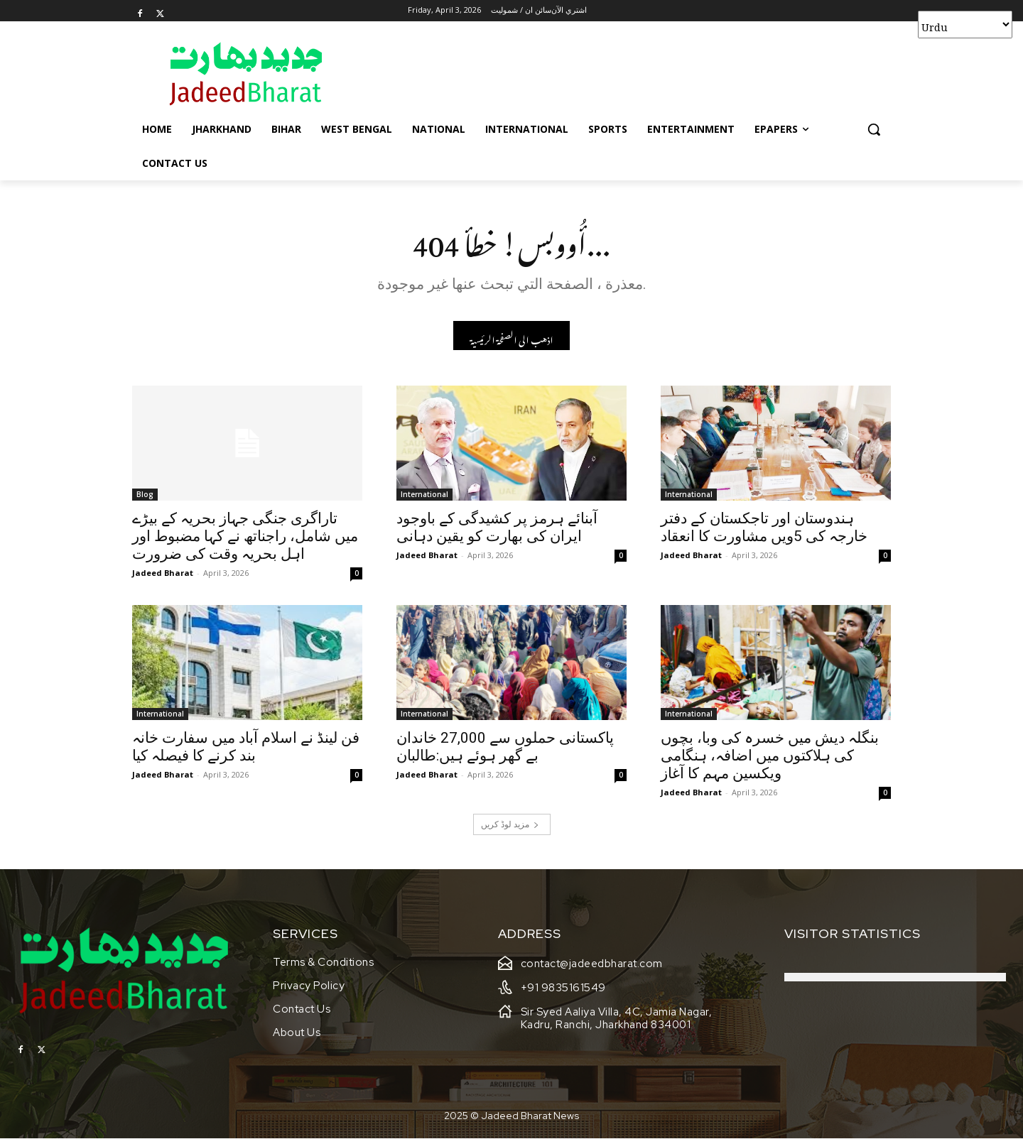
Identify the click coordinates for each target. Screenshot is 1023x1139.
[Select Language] (965, 24)
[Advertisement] (618, 73)
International (424, 494)
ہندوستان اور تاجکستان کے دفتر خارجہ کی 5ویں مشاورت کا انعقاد (764, 527)
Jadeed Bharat (162, 572)
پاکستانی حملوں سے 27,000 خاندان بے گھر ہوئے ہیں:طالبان (505, 746)
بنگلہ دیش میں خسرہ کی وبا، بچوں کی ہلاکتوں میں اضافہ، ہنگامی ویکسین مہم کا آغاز (770, 755)
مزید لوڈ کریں (510, 824)
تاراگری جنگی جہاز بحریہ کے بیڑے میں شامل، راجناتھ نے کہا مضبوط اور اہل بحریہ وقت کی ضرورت (245, 536)
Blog (144, 494)
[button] (874, 129)
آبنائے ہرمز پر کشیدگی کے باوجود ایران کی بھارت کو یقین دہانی (496, 527)
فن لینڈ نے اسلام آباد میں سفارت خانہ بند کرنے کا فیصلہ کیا (245, 746)
